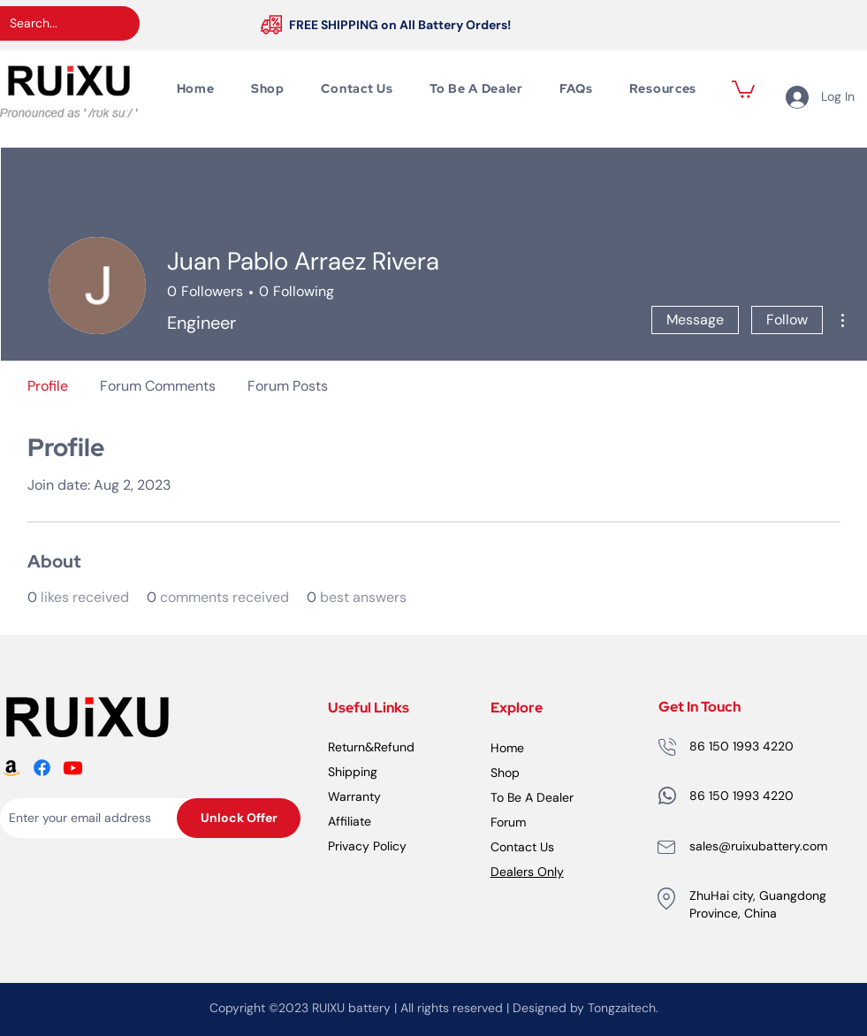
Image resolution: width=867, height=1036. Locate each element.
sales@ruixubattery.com (758, 846)
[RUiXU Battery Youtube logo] (73, 768)
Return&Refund (371, 747)
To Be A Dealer (532, 797)
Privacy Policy (367, 846)
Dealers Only (527, 872)
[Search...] (56, 23)
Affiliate (349, 821)
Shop (505, 773)
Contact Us (522, 847)
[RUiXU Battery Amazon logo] (11, 768)
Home (507, 748)
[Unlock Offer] (238, 818)
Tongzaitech (622, 1008)
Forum (508, 822)
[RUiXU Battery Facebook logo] (42, 768)
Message (695, 319)
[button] (743, 88)
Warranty (354, 796)
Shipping (352, 772)
